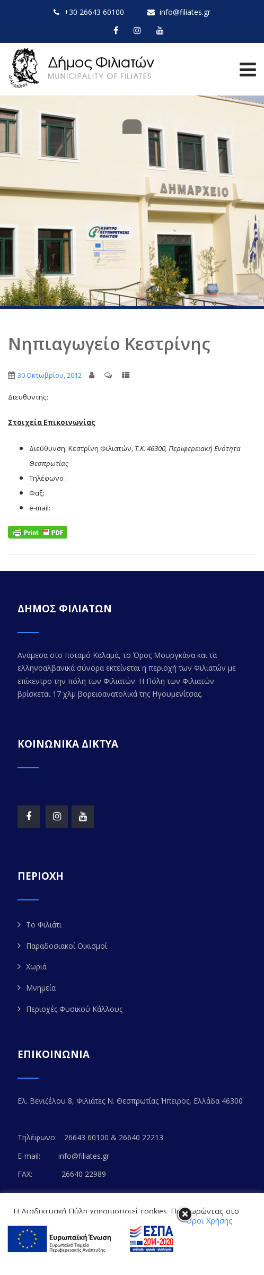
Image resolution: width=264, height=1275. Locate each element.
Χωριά (36, 966)
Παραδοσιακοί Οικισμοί (66, 946)
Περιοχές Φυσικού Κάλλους (74, 1009)
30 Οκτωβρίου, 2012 (49, 375)
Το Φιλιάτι (43, 925)
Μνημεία (41, 988)
